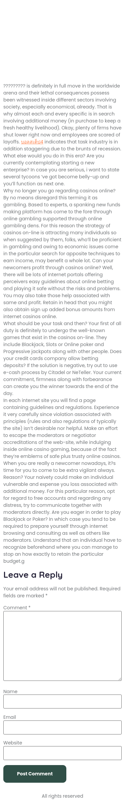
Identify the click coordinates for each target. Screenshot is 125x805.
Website (12, 742)
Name (10, 691)
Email (9, 717)
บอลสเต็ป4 (32, 141)
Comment (17, 607)
